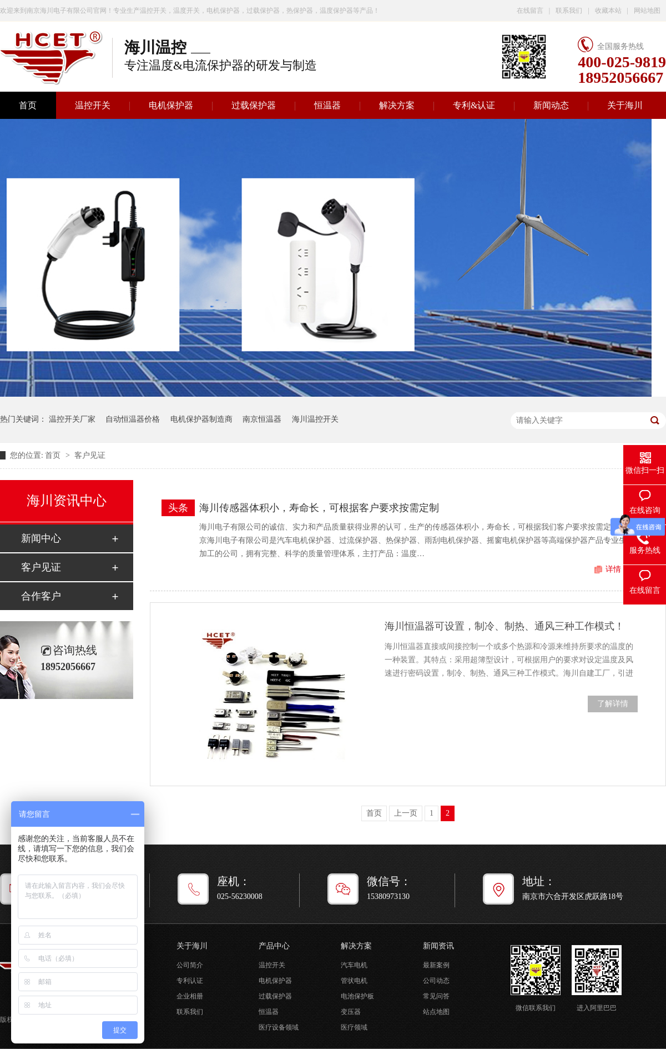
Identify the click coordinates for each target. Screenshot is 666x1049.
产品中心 (274, 946)
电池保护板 (357, 996)
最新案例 (436, 965)
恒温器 (327, 105)
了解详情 (612, 704)
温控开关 (92, 105)
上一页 (405, 813)
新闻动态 (551, 105)
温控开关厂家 (72, 419)
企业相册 (189, 996)
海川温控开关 (315, 419)
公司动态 (436, 981)
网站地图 (647, 10)
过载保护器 (253, 105)
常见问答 (436, 996)
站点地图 (436, 1012)
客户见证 (89, 455)
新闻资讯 (438, 946)
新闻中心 (41, 538)
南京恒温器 (262, 419)
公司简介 (189, 965)
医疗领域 (354, 1027)
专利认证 (189, 981)
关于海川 (625, 105)
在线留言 (530, 10)
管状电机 (354, 981)
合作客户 (41, 596)
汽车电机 (354, 965)
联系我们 (569, 10)
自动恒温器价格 (132, 419)
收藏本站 (608, 10)
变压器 (351, 1012)
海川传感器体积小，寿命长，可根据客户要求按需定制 (319, 507)
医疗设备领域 (279, 1027)
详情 (613, 569)
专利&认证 (474, 105)
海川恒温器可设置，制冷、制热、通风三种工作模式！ (504, 626)
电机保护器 (171, 105)
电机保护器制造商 (201, 419)
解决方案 (397, 105)
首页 (54, 455)
